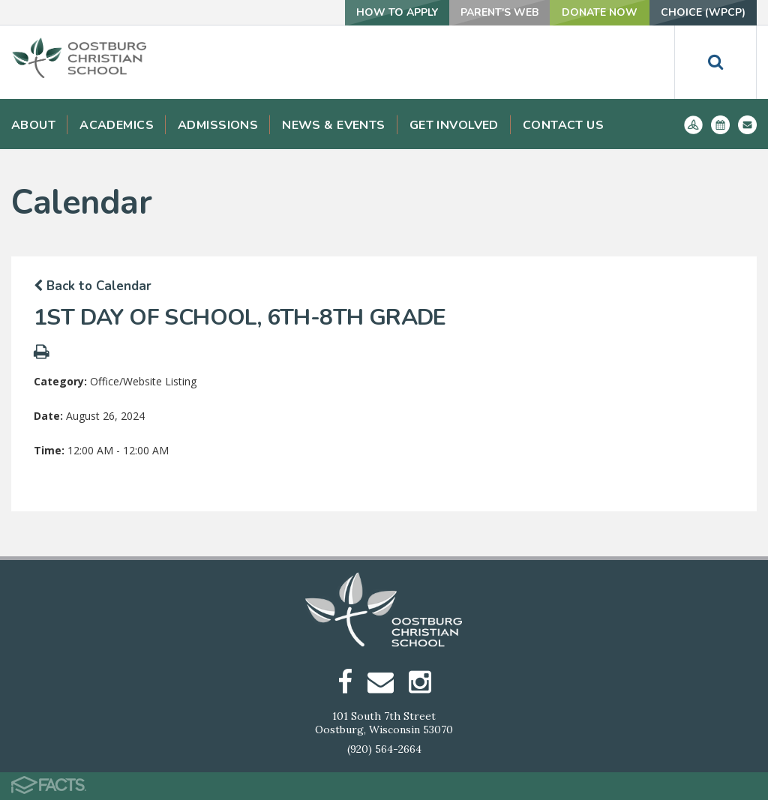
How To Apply (397, 12)
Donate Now (600, 12)
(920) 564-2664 (384, 749)
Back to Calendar (93, 286)
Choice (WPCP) (703, 12)
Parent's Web (499, 12)
